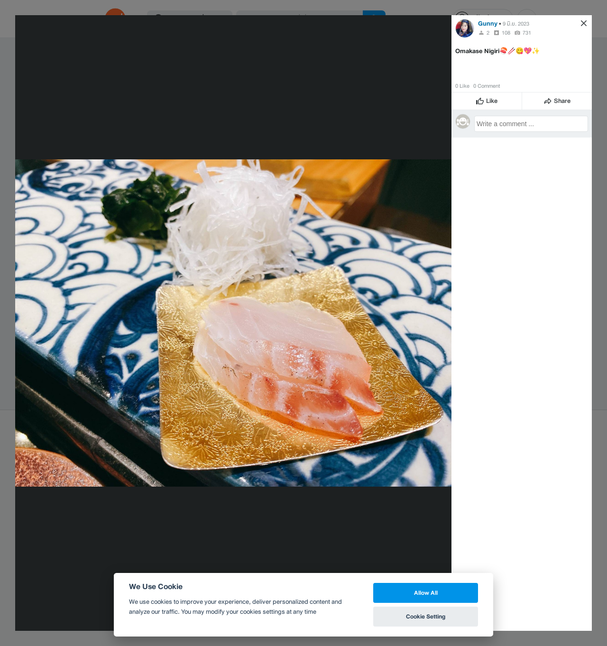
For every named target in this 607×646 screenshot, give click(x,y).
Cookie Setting (425, 616)
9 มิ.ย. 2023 (516, 23)
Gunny (487, 23)
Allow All (426, 592)
